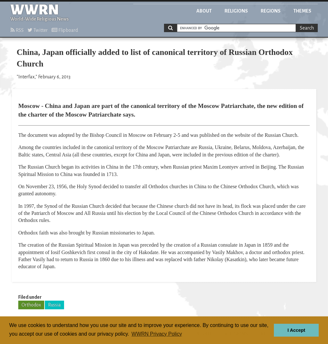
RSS (17, 30)
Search (307, 28)
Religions (236, 10)
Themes (302, 10)
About (204, 10)
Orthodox (31, 304)
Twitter (38, 30)
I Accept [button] (296, 330)
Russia (54, 304)
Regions (271, 10)
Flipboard (65, 30)
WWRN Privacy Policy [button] (157, 334)
